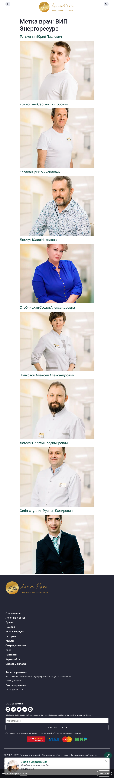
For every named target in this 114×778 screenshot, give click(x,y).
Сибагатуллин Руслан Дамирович (46, 510)
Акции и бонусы (15, 631)
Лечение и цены (15, 617)
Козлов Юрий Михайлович (40, 172)
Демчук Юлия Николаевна (40, 239)
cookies (23, 773)
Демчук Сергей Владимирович (44, 443)
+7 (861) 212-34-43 (14, 680)
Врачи (9, 622)
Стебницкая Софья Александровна (47, 307)
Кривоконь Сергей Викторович (44, 104)
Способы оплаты (16, 663)
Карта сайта (13, 659)
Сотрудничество (16, 645)
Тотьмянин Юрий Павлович (41, 36)
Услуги (10, 640)
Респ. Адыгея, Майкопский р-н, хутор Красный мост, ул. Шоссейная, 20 (38, 676)
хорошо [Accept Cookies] (104, 773)
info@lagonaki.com (14, 689)
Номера (10, 627)
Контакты (11, 654)
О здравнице (13, 613)
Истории (11, 636)
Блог (8, 650)
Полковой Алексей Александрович (47, 375)
